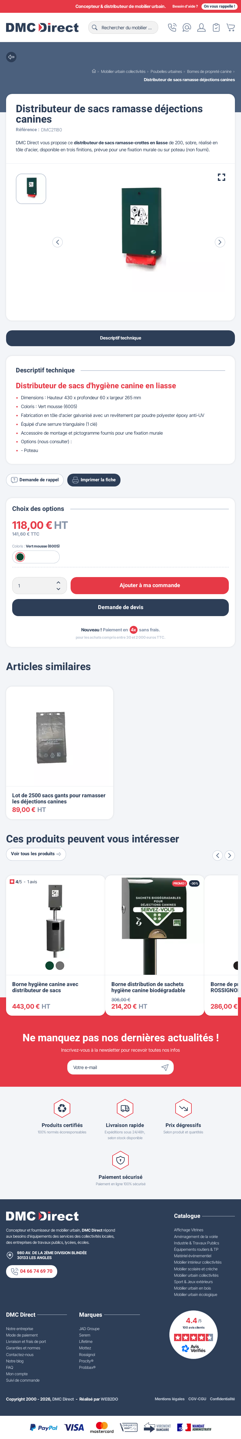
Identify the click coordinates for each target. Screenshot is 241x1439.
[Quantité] (39, 585)
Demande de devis (120, 607)
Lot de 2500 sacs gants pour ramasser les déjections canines (59, 798)
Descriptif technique (120, 337)
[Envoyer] (166, 1067)
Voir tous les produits (36, 854)
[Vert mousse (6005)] (20, 557)
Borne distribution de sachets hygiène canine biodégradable (148, 987)
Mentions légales (170, 1399)
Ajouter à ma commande (150, 585)
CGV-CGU (197, 1399)
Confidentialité (222, 1399)
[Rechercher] (123, 27)
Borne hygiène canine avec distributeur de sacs (45, 987)
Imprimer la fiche (94, 480)
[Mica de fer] (60, 965)
